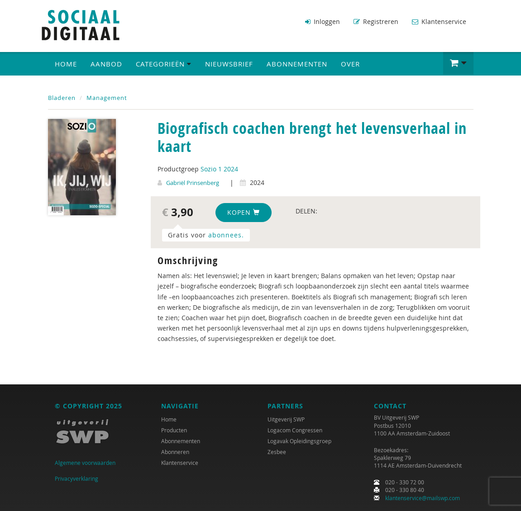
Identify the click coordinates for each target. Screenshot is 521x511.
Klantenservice (439, 21)
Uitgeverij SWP (286, 419)
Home (66, 63)
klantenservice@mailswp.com (422, 498)
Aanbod (106, 63)
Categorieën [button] (163, 63)
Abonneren (175, 451)
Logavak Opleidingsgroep (299, 441)
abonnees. (226, 235)
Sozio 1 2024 (219, 169)
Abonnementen (297, 63)
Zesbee (277, 451)
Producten (174, 430)
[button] (458, 63)
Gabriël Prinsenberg (192, 183)
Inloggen (322, 21)
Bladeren (62, 98)
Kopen (243, 212)
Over (350, 63)
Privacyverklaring (76, 478)
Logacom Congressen (295, 430)
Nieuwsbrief (229, 63)
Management (106, 98)
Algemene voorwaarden (85, 462)
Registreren (376, 21)
